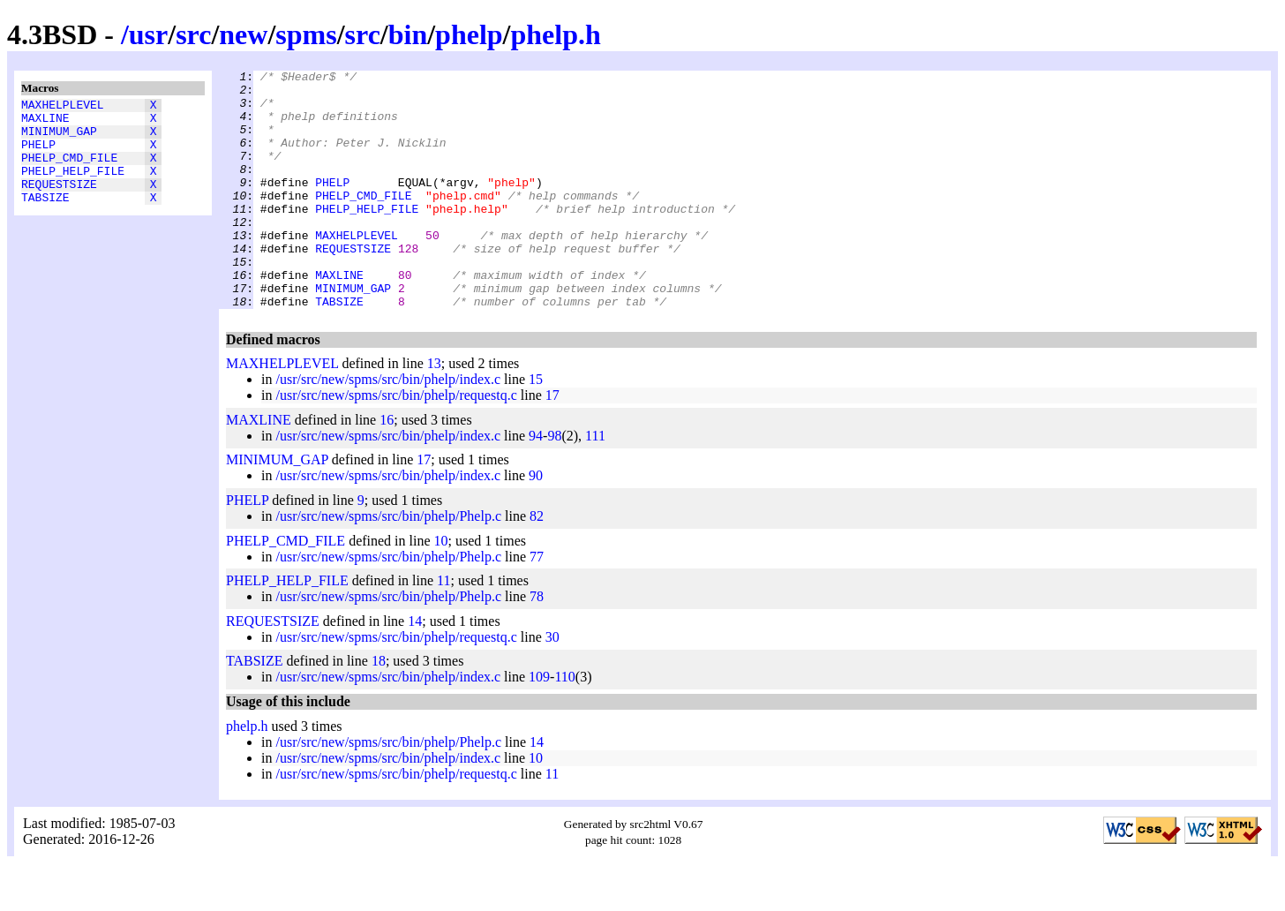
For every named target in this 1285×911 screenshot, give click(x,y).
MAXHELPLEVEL (62, 107)
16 (386, 467)
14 (415, 668)
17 (552, 442)
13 (434, 410)
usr (148, 34)
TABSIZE (45, 218)
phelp (468, 34)
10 (441, 588)
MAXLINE (45, 123)
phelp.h (555, 34)
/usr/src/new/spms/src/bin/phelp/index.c (387, 426)
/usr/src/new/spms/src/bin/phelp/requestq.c (395, 442)
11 (443, 628)
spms (305, 34)
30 (552, 684)
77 (537, 604)
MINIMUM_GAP (59, 139)
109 (539, 724)
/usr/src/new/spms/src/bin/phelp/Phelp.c (388, 563)
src (193, 34)
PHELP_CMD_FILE (69, 170)
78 (537, 643)
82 (537, 563)
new (243, 34)
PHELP (38, 154)
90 (536, 523)
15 (536, 426)
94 (536, 483)
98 (554, 483)
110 (564, 724)
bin (407, 34)
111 (595, 483)
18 (379, 708)
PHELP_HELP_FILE (72, 186)
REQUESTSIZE (59, 202)
